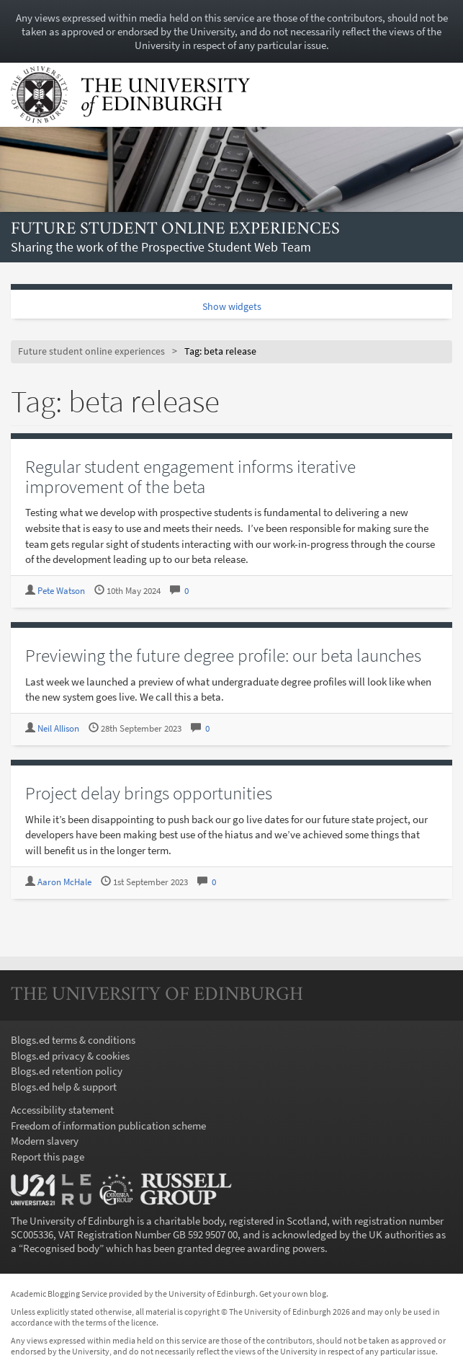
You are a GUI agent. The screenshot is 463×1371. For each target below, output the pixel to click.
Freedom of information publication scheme (108, 1125)
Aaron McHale (64, 882)
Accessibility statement (62, 1110)
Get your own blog (292, 1293)
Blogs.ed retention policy (66, 1071)
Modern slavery (44, 1141)
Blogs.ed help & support (64, 1086)
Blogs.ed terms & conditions (73, 1040)
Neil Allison (58, 728)
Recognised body (61, 1248)
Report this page (47, 1156)
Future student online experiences (175, 230)
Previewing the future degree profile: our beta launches (223, 655)
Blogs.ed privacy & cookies (70, 1055)
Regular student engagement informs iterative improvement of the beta (190, 476)
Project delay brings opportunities (148, 792)
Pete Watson (61, 591)
